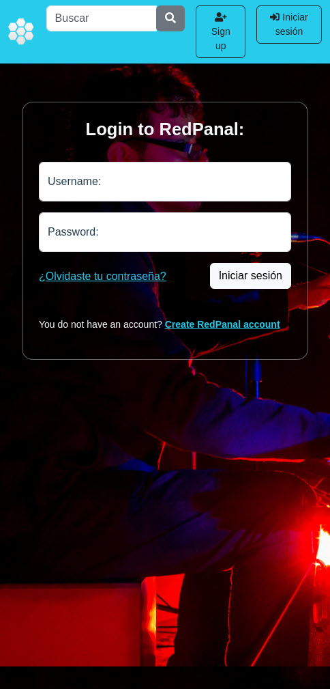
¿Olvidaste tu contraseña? (102, 276)
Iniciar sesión (289, 24)
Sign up (220, 31)
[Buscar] (102, 18)
